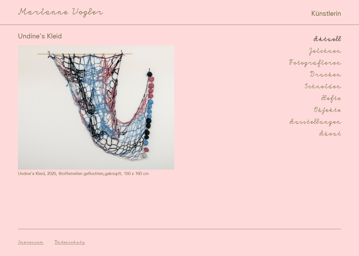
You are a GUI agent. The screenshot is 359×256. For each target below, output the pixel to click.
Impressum (30, 242)
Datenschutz (70, 242)
